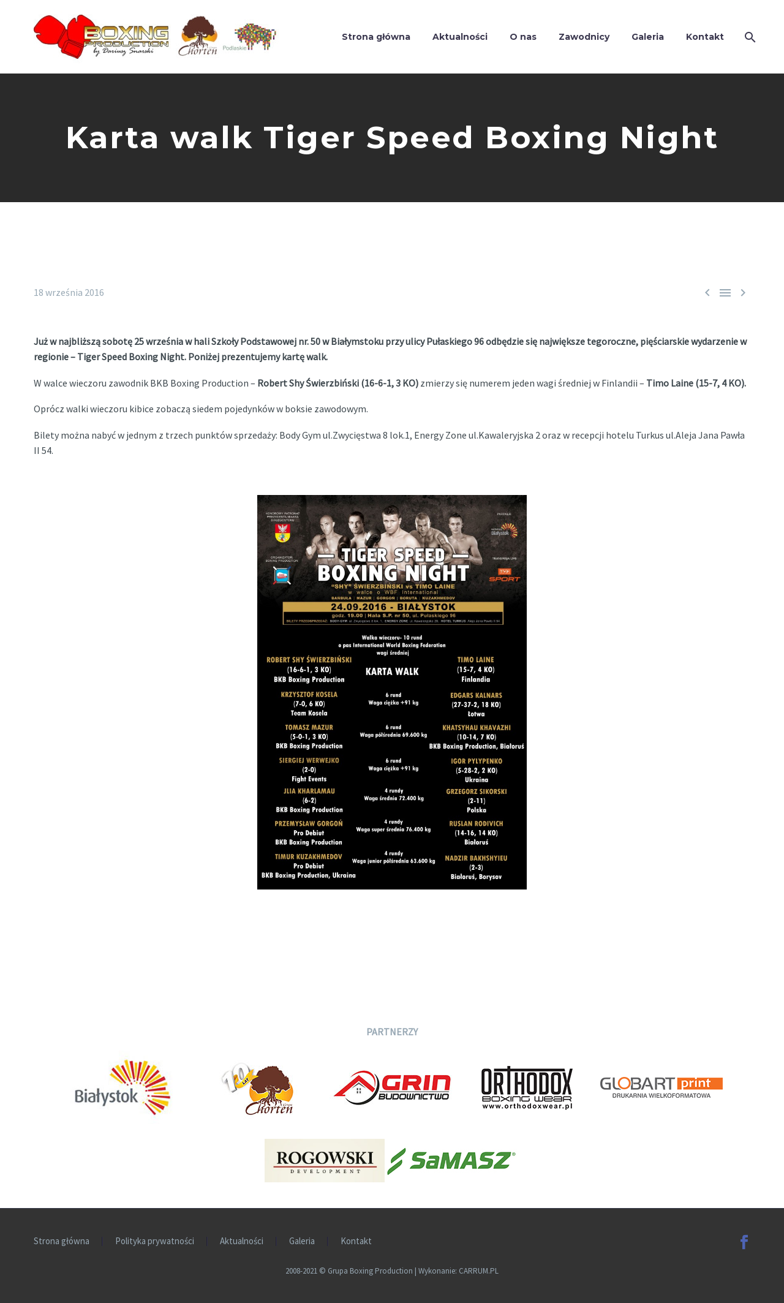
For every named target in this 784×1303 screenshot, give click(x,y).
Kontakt (705, 36)
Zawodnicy (584, 36)
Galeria (647, 36)
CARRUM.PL (479, 1271)
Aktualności (460, 36)
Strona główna (376, 36)
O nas (523, 36)
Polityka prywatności (154, 1241)
